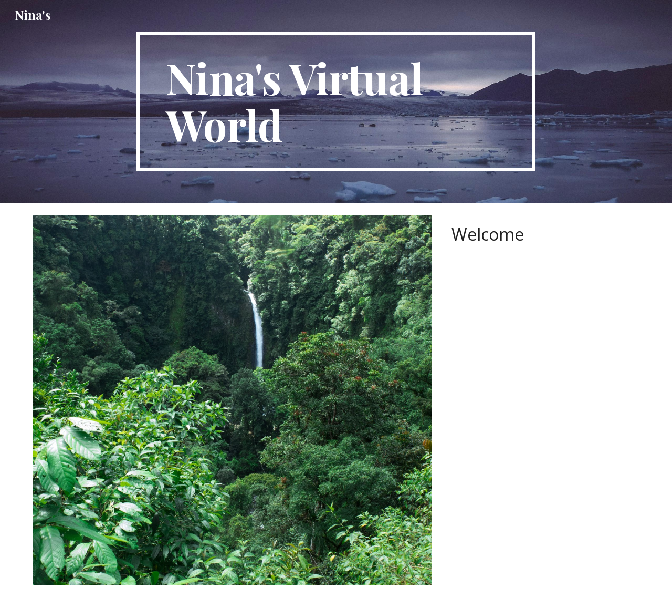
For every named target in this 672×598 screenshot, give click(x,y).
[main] (336, 101)
